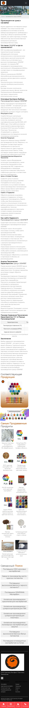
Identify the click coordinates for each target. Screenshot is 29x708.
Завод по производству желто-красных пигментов (14, 577)
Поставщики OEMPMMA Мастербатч (14, 593)
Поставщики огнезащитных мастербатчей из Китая (14, 642)
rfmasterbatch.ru (6, 132)
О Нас (18, 705)
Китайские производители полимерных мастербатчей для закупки (14, 625)
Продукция (10, 705)
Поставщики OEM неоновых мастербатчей (14, 570)
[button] (25, 393)
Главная (3, 16)
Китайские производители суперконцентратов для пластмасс (14, 616)
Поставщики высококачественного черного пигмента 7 (14, 585)
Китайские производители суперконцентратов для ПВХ (14, 607)
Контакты (25, 705)
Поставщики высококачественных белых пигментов (14, 634)
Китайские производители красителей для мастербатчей (14, 600)
